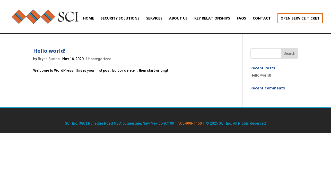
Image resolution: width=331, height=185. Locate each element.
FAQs (241, 18)
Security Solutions (120, 18)
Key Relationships (212, 18)
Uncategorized (98, 59)
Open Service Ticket (300, 18)
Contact (262, 18)
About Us (178, 18)
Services (154, 18)
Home (88, 18)
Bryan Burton (49, 59)
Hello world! (49, 50)
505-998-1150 (190, 123)
